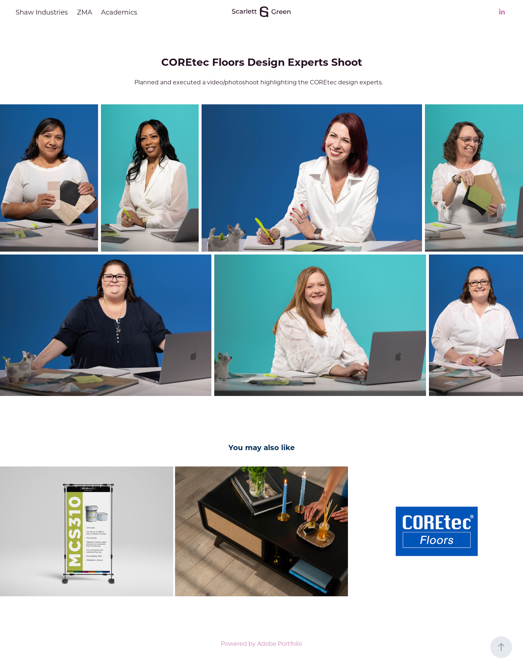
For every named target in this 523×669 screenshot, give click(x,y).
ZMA (84, 12)
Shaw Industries (42, 12)
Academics (119, 12)
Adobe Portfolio (279, 643)
